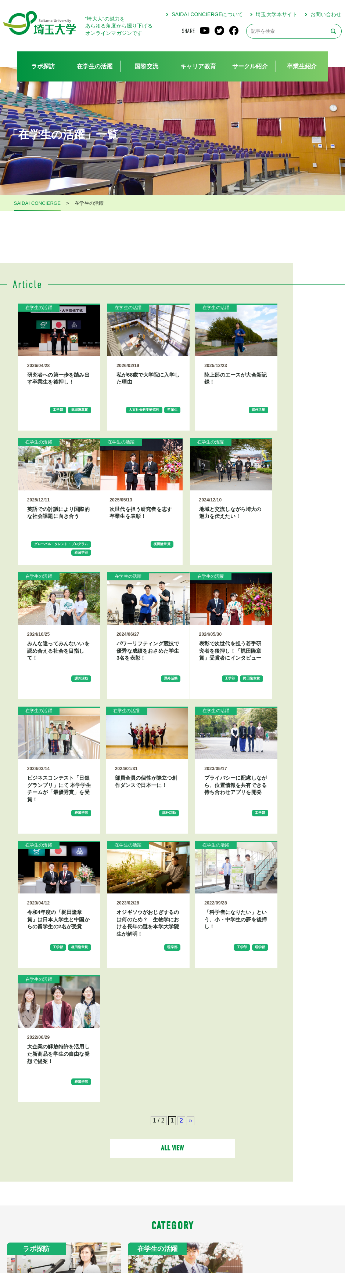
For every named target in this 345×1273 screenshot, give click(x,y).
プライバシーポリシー (199, 1241)
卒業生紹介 (302, 66)
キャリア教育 (198, 66)
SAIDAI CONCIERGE (37, 203)
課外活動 (225, 419)
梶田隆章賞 (67, 419)
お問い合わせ (326, 14)
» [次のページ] (190, 891)
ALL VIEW (172, 920)
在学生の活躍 (94, 66)
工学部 (41, 419)
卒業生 (149, 429)
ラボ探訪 (43, 66)
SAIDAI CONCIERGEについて (207, 14)
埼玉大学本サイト (276, 14)
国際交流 (146, 66)
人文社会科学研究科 (136, 419)
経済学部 (303, 433)
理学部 (149, 853)
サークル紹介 (250, 66)
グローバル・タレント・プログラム (293, 421)
